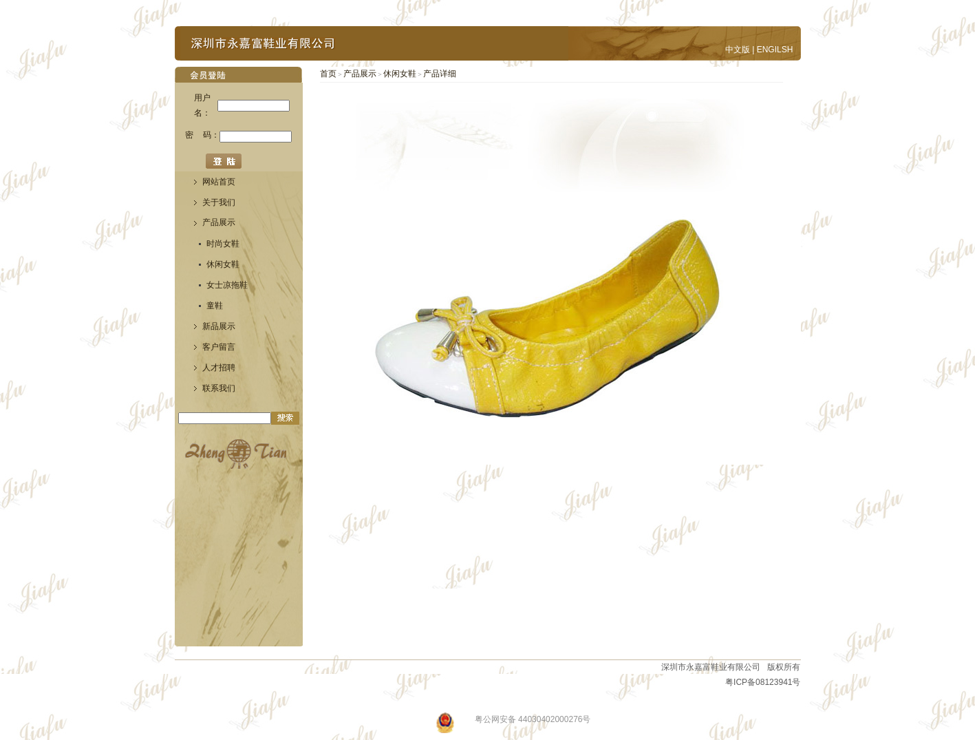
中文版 (737, 49)
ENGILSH (775, 49)
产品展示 (359, 73)
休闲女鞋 (222, 264)
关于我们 (218, 202)
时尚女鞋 (222, 244)
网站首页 (218, 182)
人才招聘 (218, 367)
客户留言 (218, 347)
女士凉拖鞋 (227, 285)
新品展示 (218, 326)
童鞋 (214, 305)
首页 (328, 73)
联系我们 (218, 388)
